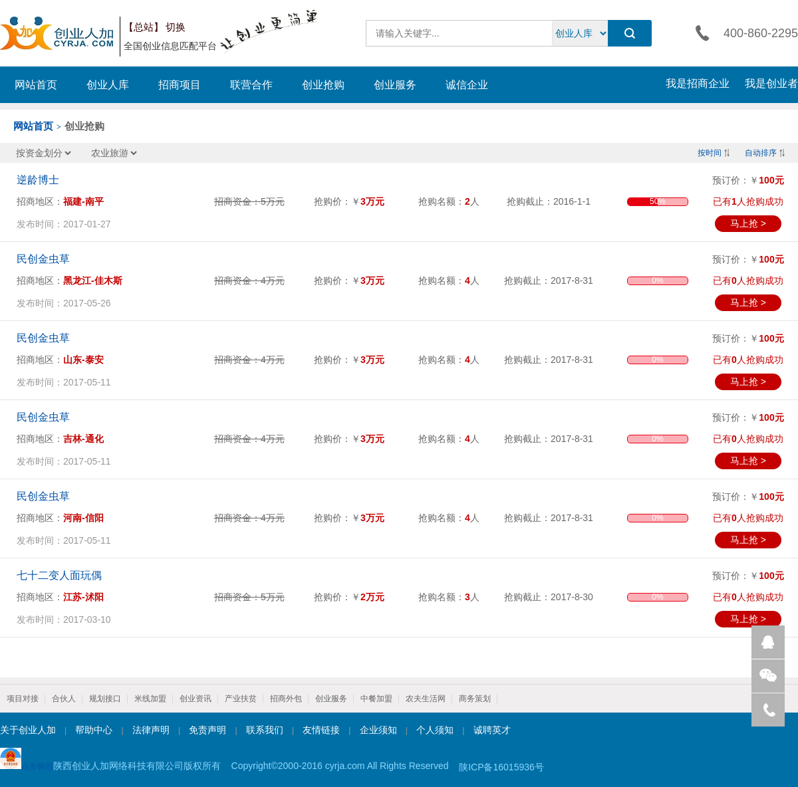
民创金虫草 (43, 259)
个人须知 (435, 730)
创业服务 (395, 84)
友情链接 (321, 730)
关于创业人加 (28, 730)
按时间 (710, 153)
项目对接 (23, 698)
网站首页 (36, 84)
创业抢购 (323, 84)
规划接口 (105, 698)
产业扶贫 (241, 698)
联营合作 (251, 84)
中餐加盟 (376, 698)
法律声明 (151, 730)
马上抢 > (748, 223)
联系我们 (264, 730)
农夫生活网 (426, 698)
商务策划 (475, 698)
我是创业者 (771, 83)
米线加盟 (150, 698)
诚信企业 (467, 84)
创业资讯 (195, 698)
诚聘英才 (492, 730)
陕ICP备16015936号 (501, 767)
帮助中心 (93, 730)
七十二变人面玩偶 (59, 575)
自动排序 (761, 153)
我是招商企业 (698, 83)
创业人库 (107, 84)
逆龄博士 (38, 179)
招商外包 (286, 698)
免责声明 (207, 730)
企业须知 (378, 730)
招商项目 (179, 84)
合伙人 (64, 698)
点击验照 (26, 759)
